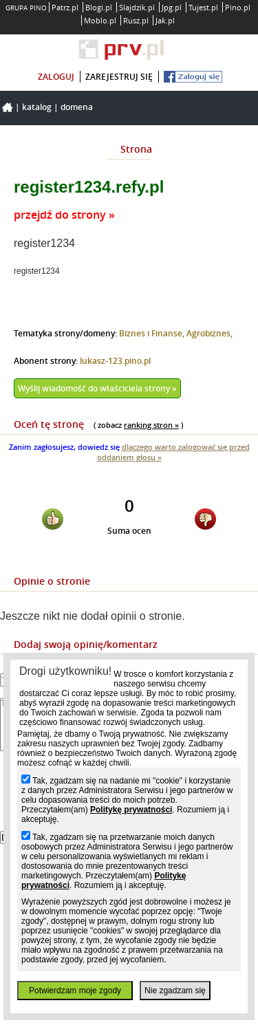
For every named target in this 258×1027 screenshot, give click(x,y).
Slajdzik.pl (137, 7)
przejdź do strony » (64, 214)
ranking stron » (151, 425)
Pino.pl (237, 7)
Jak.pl (165, 20)
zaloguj (56, 77)
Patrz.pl (65, 7)
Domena (77, 107)
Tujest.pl (203, 7)
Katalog (37, 107)
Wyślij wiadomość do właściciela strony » (97, 388)
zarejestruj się (119, 77)
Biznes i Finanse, (152, 333)
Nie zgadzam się (175, 990)
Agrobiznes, (209, 333)
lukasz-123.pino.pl (115, 361)
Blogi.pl (98, 7)
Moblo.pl (100, 20)
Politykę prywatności (131, 809)
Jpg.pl (172, 7)
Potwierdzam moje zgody (75, 990)
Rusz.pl (136, 20)
